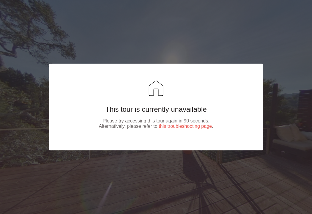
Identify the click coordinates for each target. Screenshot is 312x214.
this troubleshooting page (185, 126)
